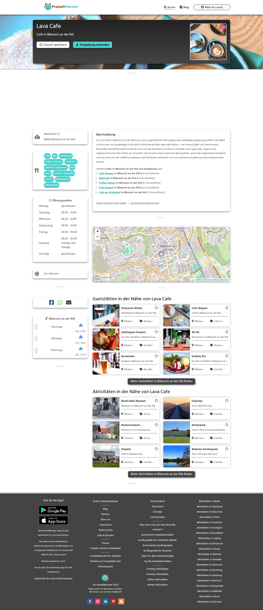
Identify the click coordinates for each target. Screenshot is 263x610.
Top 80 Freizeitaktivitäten (157, 561)
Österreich (157, 507)
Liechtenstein (157, 517)
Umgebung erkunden (94, 45)
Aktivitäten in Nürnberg (209, 570)
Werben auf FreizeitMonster (105, 561)
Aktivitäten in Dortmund (209, 544)
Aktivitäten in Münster (209, 602)
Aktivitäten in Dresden (209, 559)
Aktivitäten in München (209, 512)
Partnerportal (105, 567)
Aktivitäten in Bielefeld (209, 591)
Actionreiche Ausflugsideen (157, 545)
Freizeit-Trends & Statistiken (105, 548)
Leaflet (197, 280)
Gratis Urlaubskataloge (105, 501)
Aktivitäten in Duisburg (209, 575)
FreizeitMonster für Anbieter (105, 556)
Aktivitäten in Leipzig (209, 538)
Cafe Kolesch (106, 188)
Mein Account (214, 7)
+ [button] (97, 231)
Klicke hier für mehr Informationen (54, 579)
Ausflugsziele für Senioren (157, 551)
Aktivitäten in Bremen (209, 554)
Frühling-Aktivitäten (157, 569)
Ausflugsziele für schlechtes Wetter (157, 540)
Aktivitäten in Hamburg (209, 507)
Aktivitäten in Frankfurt (209, 522)
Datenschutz (106, 530)
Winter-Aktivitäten (157, 585)
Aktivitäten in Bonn (209, 596)
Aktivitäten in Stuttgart (209, 528)
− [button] (97, 237)
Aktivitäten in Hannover (209, 565)
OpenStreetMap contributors (216, 280)
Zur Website (51, 274)
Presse (105, 543)
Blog (186, 7)
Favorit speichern (53, 45)
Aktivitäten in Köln (209, 517)
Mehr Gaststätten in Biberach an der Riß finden (161, 381)
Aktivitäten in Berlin (209, 501)
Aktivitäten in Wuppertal (209, 586)
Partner (105, 514)
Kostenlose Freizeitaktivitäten (157, 535)
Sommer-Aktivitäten (157, 574)
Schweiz (157, 512)
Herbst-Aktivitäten (157, 580)
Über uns (105, 520)
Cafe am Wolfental (109, 192)
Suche (171, 8)
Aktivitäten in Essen (209, 549)
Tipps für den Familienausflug (157, 556)
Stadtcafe (104, 178)
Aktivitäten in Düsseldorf (209, 533)
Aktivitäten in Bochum (209, 581)
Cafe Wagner (106, 173)
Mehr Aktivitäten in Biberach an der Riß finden (161, 474)
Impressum (105, 525)
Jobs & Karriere (105, 535)
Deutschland (157, 501)
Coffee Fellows (107, 183)
